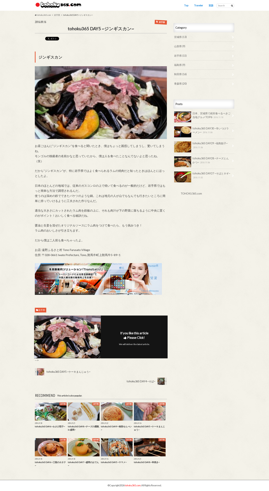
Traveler (198, 5)
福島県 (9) (179, 64)
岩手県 (41, 310)
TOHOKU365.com (191, 193)
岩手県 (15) (180, 55)
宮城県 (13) (180, 36)
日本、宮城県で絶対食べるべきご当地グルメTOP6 (202, 116)
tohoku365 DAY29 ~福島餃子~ (201, 146)
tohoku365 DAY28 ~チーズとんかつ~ (201, 161)
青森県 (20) (180, 83)
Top (186, 5)
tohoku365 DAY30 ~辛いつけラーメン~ (201, 131)
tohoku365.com (133, 485)
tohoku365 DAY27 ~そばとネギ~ (202, 176)
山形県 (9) (179, 46)
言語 (211, 5)
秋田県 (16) (180, 74)
